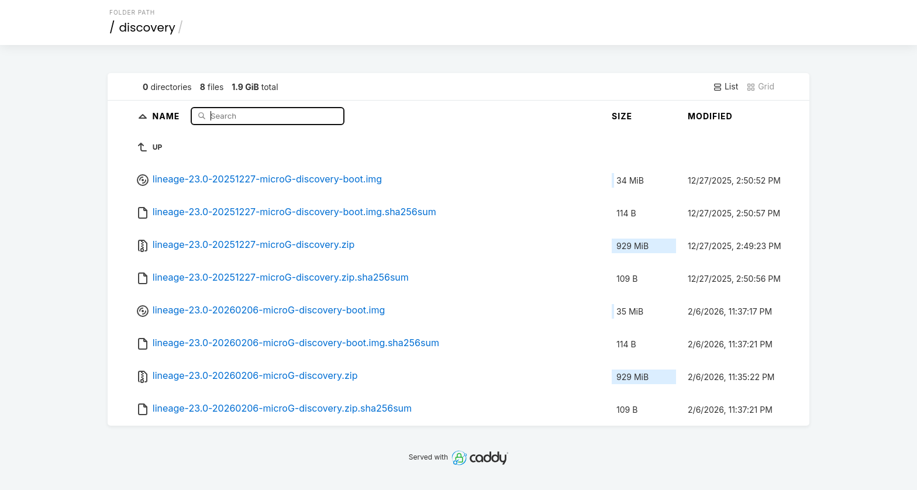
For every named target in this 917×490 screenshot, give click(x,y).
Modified (710, 116)
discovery (147, 27)
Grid (760, 86)
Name (167, 115)
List (725, 86)
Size (622, 116)
